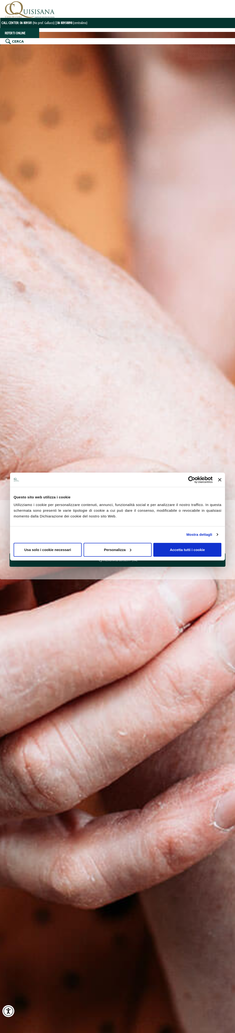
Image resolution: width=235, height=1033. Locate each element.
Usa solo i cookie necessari (47, 549)
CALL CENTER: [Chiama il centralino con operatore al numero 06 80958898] (26, 20)
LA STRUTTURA (16, 49)
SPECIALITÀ (43, 49)
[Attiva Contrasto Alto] (8, 1011)
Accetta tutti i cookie (187, 549)
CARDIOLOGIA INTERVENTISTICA (183, 49)
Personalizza (117, 549)
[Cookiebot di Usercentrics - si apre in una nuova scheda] (192, 479)
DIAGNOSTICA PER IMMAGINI (79, 49)
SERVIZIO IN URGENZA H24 (210, 9)
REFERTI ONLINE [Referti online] (14, 31)
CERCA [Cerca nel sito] (17, 39)
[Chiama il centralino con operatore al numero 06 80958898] (67, 20)
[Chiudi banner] (219, 479)
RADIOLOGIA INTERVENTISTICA (130, 49)
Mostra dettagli (199, 534)
